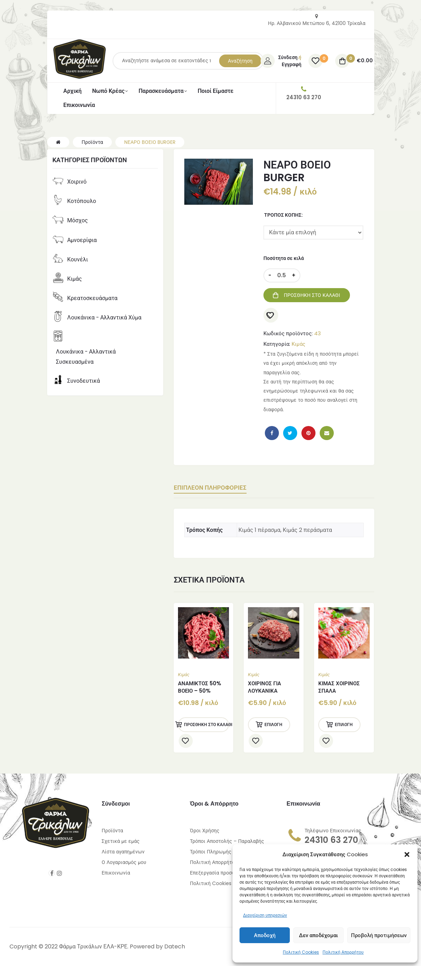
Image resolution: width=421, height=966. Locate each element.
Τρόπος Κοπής (282, 214)
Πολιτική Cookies (301, 952)
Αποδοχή (264, 935)
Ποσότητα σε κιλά (283, 258)
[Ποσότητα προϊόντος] (282, 275)
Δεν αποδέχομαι (318, 935)
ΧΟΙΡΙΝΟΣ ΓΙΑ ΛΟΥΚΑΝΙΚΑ (264, 686)
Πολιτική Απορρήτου (343, 952)
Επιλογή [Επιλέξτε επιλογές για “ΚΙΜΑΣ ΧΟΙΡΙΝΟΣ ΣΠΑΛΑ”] (344, 724)
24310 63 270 (331, 839)
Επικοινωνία (116, 872)
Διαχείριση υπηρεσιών (265, 915)
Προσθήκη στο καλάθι (312, 295)
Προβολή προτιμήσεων (379, 935)
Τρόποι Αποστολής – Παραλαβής (227, 840)
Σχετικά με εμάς (121, 840)
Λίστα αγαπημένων (123, 851)
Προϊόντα (112, 830)
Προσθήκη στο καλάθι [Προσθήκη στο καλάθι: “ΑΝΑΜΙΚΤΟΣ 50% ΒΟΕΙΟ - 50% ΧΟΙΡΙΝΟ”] (206, 724)
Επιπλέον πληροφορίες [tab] (220, 488)
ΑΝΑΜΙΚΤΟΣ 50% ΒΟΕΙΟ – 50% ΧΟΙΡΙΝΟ (199, 690)
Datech (174, 946)
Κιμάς (298, 344)
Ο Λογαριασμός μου (124, 861)
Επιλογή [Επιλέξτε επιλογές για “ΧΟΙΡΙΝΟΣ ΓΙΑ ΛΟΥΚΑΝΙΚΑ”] (273, 724)
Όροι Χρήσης (204, 830)
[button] (406, 854)
